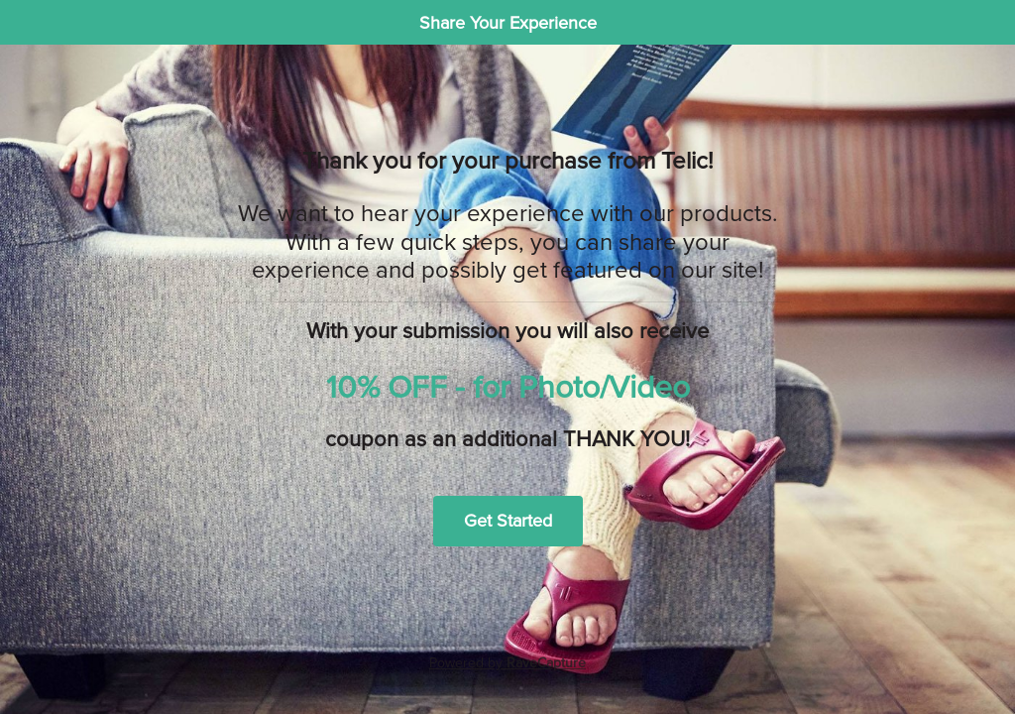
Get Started (508, 521)
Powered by (507, 662)
